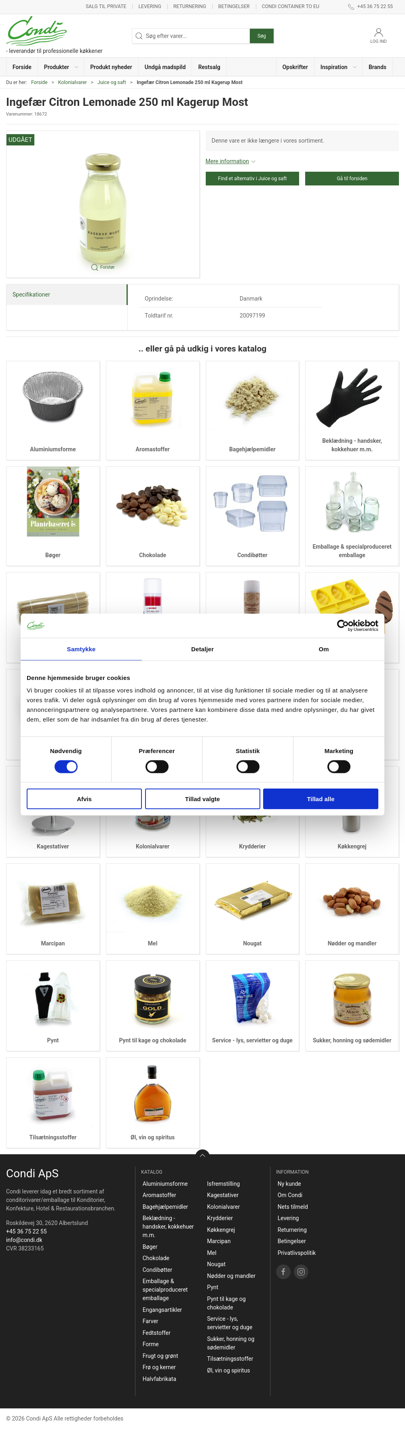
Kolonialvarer (72, 82)
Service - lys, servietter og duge (252, 1040)
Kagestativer (53, 846)
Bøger (53, 555)
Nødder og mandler (352, 943)
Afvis (84, 799)
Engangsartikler (162, 1310)
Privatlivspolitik (297, 1253)
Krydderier (252, 846)
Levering (149, 6)
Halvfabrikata (159, 1379)
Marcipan (53, 943)
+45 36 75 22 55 (26, 1231)
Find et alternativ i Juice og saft (252, 178)
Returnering (189, 6)
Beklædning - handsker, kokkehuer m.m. (168, 1226)
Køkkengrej (352, 846)
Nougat (252, 943)
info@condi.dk (24, 1240)
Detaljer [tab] (202, 648)
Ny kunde (289, 1184)
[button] (61, 67)
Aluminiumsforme (53, 449)
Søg (261, 36)
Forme (151, 1344)
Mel (153, 943)
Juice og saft (111, 82)
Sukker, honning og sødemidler (352, 1040)
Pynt (53, 1040)
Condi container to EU (290, 6)
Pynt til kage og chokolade (152, 1040)
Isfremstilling (223, 1184)
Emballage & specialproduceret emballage (165, 1289)
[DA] (54, 35)
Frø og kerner (159, 1367)
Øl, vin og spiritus (153, 1137)
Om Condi (290, 1195)
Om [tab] (324, 648)
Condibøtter (252, 555)
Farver (150, 1321)
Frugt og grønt (160, 1356)
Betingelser (234, 6)
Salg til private (106, 6)
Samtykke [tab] (81, 648)
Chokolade (152, 555)
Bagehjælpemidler (252, 449)
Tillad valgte (202, 799)
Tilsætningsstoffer (53, 1137)
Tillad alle (320, 799)
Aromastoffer (153, 449)
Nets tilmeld (293, 1207)
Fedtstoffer (157, 1333)
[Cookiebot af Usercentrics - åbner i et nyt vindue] (343, 625)
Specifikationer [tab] (31, 294)
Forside (39, 82)
